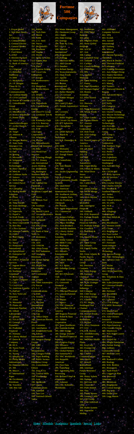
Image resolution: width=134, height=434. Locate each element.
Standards (75, 423)
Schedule (48, 423)
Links (97, 423)
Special (87, 423)
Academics (61, 423)
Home (37, 423)
